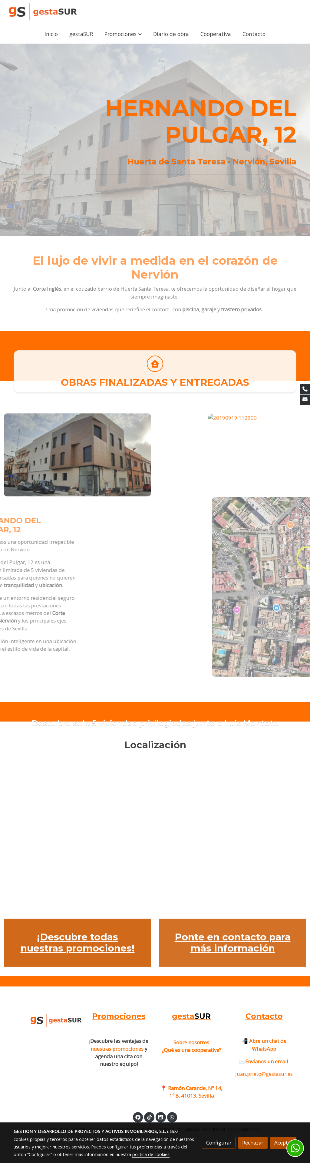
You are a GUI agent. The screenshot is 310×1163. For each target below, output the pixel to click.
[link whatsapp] (172, 1116)
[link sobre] (46, 1020)
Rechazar (252, 1142)
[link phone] (305, 389)
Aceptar (283, 1142)
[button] (123, 33)
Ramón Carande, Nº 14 (194, 1088)
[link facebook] (138, 1116)
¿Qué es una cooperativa (191, 1049)
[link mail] (305, 400)
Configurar (219, 1142)
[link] (42, 12)
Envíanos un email (267, 1061)
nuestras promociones (117, 1048)
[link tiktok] (149, 1116)
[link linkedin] (161, 1116)
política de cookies (151, 1154)
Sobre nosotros (191, 1042)
